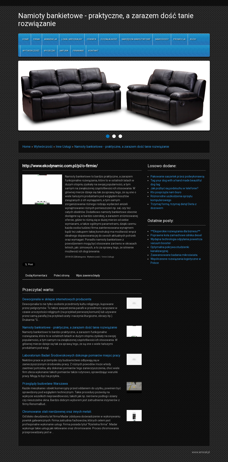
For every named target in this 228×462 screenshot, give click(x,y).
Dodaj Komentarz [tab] (36, 275)
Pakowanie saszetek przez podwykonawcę (177, 176)
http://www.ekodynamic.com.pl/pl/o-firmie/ (60, 165)
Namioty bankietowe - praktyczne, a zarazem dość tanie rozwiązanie (121, 146)
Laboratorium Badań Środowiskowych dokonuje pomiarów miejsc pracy (71, 355)
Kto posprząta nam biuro (166, 192)
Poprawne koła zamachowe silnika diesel (176, 235)
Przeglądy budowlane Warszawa (45, 383)
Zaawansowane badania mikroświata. (174, 255)
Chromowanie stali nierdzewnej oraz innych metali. (57, 411)
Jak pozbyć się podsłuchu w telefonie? (174, 188)
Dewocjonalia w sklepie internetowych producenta (56, 299)
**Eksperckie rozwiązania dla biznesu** (175, 231)
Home (26, 146)
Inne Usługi (63, 146)
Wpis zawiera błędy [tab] (88, 275)
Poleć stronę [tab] (61, 275)
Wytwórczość (43, 146)
